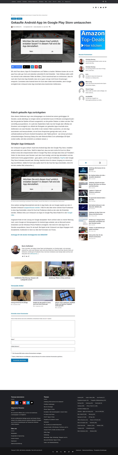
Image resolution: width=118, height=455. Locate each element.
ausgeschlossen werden (32, 208)
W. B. (87, 74)
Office (59, 1)
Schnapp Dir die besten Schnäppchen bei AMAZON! (29, 235)
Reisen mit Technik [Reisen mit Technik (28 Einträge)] (95, 420)
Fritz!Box (25, 1)
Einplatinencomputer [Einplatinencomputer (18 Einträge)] (83, 400)
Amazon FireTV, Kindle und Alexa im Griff (54, 429)
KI (62, 1)
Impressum (14, 441)
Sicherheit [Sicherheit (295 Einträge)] (93, 422)
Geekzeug (46, 435)
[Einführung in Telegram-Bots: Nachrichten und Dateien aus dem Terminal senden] (83, 223)
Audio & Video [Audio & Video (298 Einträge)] (90, 397)
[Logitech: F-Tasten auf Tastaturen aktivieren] (83, 194)
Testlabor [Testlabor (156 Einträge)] (100, 425)
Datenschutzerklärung (16, 443)
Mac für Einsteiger (48, 406)
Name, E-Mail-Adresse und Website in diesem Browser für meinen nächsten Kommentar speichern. (37, 356)
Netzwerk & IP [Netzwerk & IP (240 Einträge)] (82, 417)
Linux (50, 1)
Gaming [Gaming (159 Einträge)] (81, 403)
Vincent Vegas (89, 89)
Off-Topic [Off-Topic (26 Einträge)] (91, 417)
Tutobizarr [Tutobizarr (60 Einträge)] (81, 428)
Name (13, 339)
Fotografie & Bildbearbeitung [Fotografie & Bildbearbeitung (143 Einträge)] (98, 400)
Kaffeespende (33, 253)
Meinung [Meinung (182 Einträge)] (92, 414)
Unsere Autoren (15, 438)
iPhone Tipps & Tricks (49, 409)
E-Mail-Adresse (15, 346)
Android (19, 1)
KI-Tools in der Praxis (49, 414)
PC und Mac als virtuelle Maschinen (53, 424)
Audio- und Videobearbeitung (51, 442)
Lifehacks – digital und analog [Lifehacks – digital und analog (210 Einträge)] (85, 411)
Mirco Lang (89, 81)
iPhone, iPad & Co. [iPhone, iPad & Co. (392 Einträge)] (92, 406)
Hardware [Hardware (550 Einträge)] (81, 406)
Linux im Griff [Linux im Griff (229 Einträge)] (99, 411)
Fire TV (54, 1)
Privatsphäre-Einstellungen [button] (100, 450)
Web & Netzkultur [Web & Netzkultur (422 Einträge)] (83, 431)
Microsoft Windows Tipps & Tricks (52, 440)
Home (13, 15)
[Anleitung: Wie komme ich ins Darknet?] (83, 171)
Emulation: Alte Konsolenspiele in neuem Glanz (55, 412)
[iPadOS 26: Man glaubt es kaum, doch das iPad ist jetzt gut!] (43, 295)
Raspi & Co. (68, 1)
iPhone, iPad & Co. (32, 1)
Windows (41, 1)
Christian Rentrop (90, 59)
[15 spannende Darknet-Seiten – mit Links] (83, 201)
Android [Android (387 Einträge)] (81, 397)
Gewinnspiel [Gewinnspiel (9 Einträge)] (98, 403)
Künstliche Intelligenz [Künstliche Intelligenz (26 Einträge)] (83, 408)
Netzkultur (46, 422)
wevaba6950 (89, 96)
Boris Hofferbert (18, 26)
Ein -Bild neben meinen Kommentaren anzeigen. (27, 353)
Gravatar (17, 353)
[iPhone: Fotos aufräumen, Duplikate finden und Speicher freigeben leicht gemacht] (65, 295)
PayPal (62, 158)
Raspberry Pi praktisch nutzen (51, 419)
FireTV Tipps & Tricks (49, 417)
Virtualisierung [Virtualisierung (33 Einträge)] (90, 428)
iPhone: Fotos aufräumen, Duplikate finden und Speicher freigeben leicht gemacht (65, 304)
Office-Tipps (47, 432)
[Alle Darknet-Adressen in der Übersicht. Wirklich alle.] (83, 208)
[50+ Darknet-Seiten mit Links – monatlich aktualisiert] (83, 178)
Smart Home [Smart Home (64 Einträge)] (81, 425)
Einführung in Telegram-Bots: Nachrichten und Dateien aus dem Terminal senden (97, 222)
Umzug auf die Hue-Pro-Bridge (19, 302)
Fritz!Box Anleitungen (49, 404)
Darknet (14, 1)
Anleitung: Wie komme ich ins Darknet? (53, 401)
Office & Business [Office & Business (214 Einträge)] (83, 420)
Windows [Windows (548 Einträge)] (93, 431)
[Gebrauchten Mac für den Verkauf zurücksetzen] (83, 238)
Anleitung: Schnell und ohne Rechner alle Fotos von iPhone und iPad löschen (97, 185)
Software (19, 18)
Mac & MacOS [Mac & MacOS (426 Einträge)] (82, 414)
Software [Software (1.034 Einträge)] (90, 425)
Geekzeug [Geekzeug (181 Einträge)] (89, 403)
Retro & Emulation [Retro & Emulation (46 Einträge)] (83, 422)
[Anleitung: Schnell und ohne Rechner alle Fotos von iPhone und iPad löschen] (83, 186)
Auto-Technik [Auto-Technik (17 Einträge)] (101, 397)
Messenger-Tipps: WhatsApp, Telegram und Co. (56, 437)
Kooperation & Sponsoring (17, 436)
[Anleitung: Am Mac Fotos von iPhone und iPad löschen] (83, 216)
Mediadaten (14, 433)
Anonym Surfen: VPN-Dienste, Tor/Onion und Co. (56, 427)
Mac (46, 1)
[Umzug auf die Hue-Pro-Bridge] (21, 295)
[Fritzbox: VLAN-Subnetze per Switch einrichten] (83, 231)
